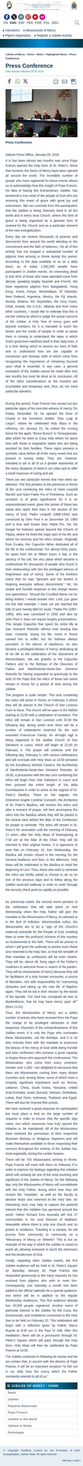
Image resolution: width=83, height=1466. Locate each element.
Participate (16, 1432)
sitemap (66, 1460)
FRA (30, 23)
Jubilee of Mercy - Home (20, 54)
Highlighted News (56, 54)
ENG (13, 23)
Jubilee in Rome (20, 1425)
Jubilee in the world (22, 1419)
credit (76, 1460)
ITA (5, 23)
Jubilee (13, 1399)
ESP (22, 23)
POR (38, 23)
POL (47, 23)
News (40, 54)
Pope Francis (18, 1412)
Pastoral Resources (22, 1406)
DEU (55, 23)
